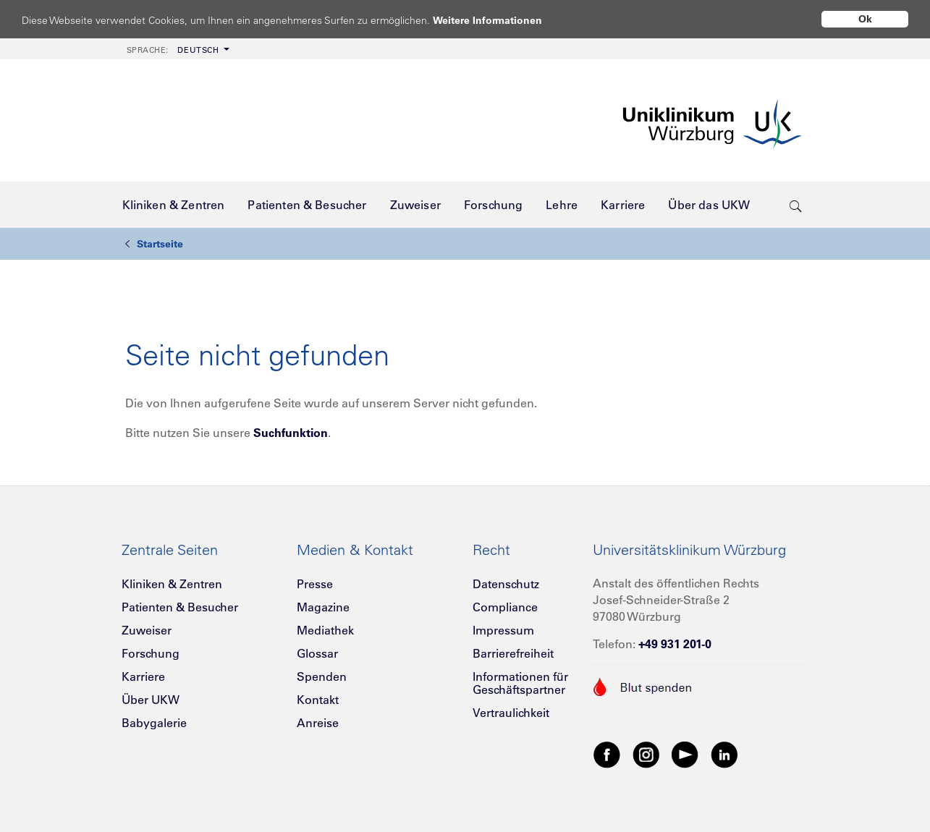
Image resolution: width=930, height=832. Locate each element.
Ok (865, 18)
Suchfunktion (290, 432)
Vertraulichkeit (511, 712)
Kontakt (318, 699)
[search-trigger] (796, 205)
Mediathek (325, 630)
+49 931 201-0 (674, 644)
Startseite (154, 243)
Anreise (318, 723)
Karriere (143, 676)
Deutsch (173, 50)
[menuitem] (177, 48)
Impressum (503, 630)
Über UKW (150, 699)
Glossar (317, 653)
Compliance (505, 607)
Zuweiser (147, 630)
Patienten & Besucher (180, 607)
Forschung (150, 653)
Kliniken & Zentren (172, 584)
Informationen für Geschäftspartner (520, 683)
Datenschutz (506, 584)
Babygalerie (154, 723)
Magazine (323, 607)
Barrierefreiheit (513, 653)
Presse (315, 584)
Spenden (322, 676)
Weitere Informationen (501, 20)
